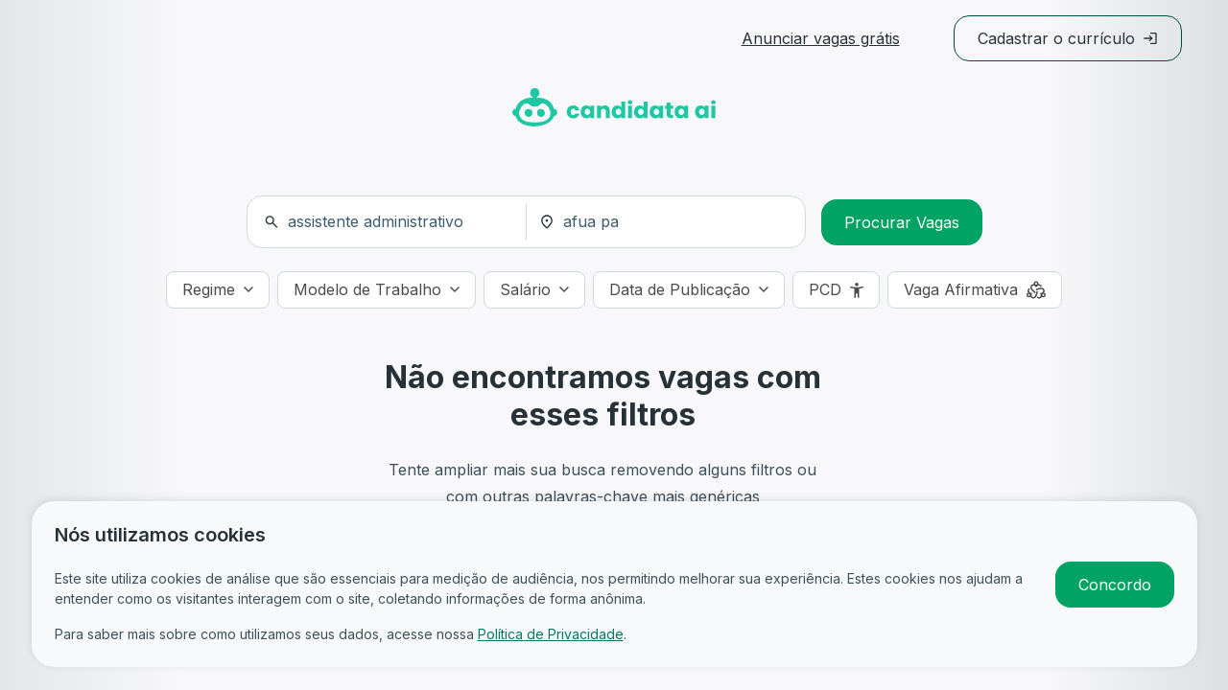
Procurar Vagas (901, 222)
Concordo (1114, 584)
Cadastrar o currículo (1068, 38)
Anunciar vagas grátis (821, 38)
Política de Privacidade (551, 634)
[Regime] (218, 290)
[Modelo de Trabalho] (376, 290)
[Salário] (534, 290)
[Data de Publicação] (689, 290)
